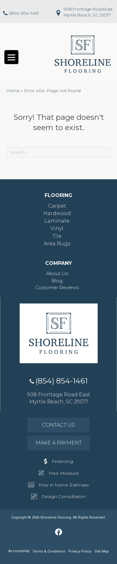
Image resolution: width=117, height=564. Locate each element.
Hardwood (57, 213)
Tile (56, 236)
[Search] (58, 152)
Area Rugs (57, 244)
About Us (57, 273)
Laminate (57, 221)
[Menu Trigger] (11, 57)
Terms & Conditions (48, 551)
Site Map (102, 551)
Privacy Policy (79, 551)
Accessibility (18, 551)
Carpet (57, 206)
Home (13, 90)
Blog (56, 281)
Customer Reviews (57, 287)
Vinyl (57, 228)
